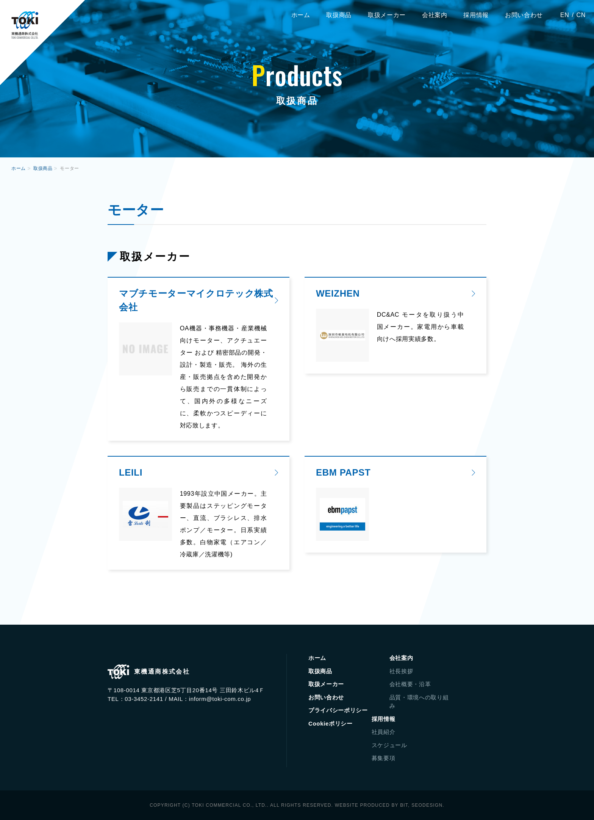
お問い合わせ (524, 15)
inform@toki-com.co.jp (220, 699)
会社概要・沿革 (410, 684)
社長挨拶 (401, 671)
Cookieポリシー (330, 723)
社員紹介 (383, 732)
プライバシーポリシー (338, 710)
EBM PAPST (343, 472)
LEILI (130, 472)
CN (581, 15)
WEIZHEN (338, 293)
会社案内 (434, 15)
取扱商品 (339, 15)
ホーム (300, 15)
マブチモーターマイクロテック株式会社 (196, 300)
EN (564, 15)
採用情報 (476, 15)
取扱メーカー (387, 15)
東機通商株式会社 (24, 25)
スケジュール (389, 745)
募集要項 (383, 758)
